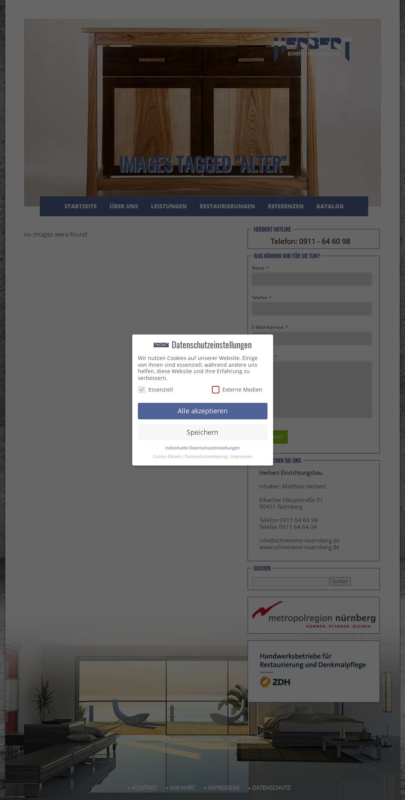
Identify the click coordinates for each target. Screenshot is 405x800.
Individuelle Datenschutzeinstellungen (202, 447)
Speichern (202, 432)
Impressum (241, 456)
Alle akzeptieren (203, 410)
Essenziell (155, 389)
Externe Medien (237, 389)
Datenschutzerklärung (206, 456)
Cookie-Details (167, 456)
